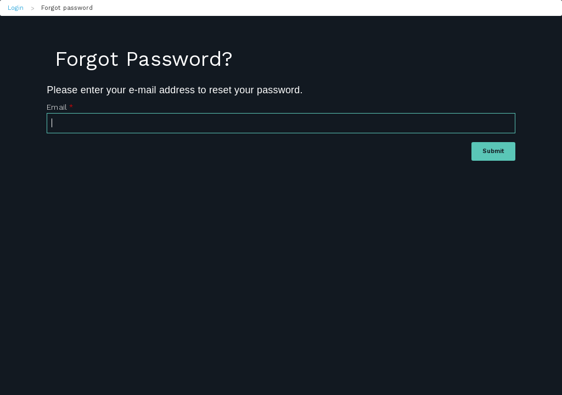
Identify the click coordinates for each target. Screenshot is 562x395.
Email (60, 107)
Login (16, 8)
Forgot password (67, 8)
